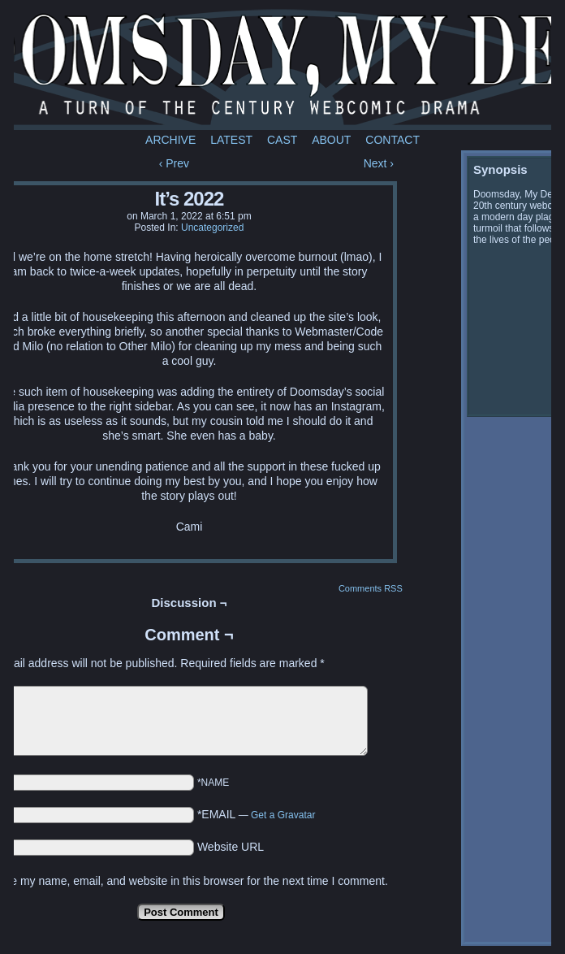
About (331, 139)
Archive (170, 139)
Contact (392, 139)
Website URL (230, 846)
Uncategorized (212, 227)
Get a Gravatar (283, 815)
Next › (379, 163)
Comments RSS (371, 588)
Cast (282, 139)
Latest (231, 139)
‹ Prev (174, 163)
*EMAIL (256, 814)
